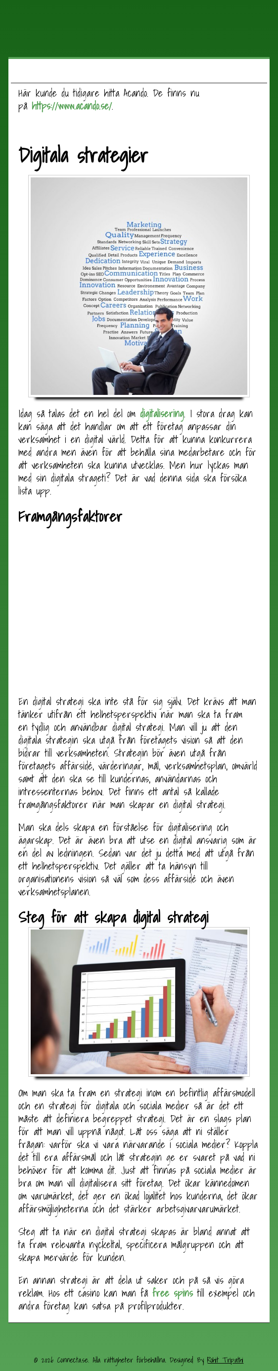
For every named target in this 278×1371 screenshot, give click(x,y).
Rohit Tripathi (225, 1360)
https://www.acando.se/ (72, 106)
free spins (172, 1293)
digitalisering (162, 414)
